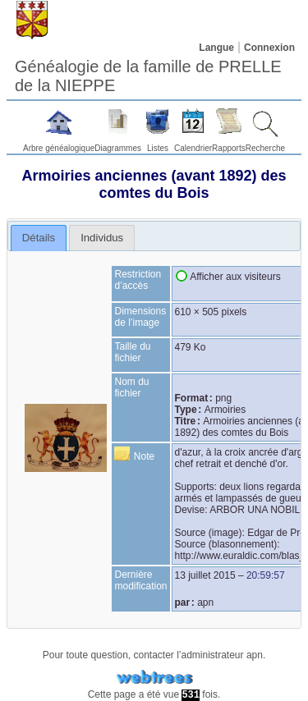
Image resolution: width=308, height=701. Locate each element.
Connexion (269, 47)
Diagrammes (117, 148)
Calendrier (193, 148)
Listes (157, 148)
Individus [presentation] (101, 237)
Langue (216, 47)
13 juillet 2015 (205, 575)
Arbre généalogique (58, 148)
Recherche (265, 148)
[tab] (39, 238)
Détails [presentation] (38, 237)
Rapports (229, 148)
